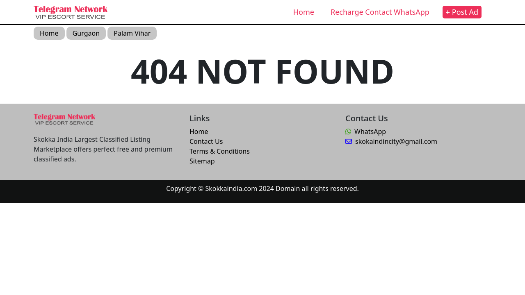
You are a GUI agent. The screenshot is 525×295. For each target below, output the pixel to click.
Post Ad (462, 12)
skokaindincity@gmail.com (391, 141)
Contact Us (206, 141)
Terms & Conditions (219, 151)
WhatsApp (365, 131)
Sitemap (202, 161)
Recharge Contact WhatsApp (380, 12)
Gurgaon (86, 33)
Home (303, 12)
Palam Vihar (132, 33)
